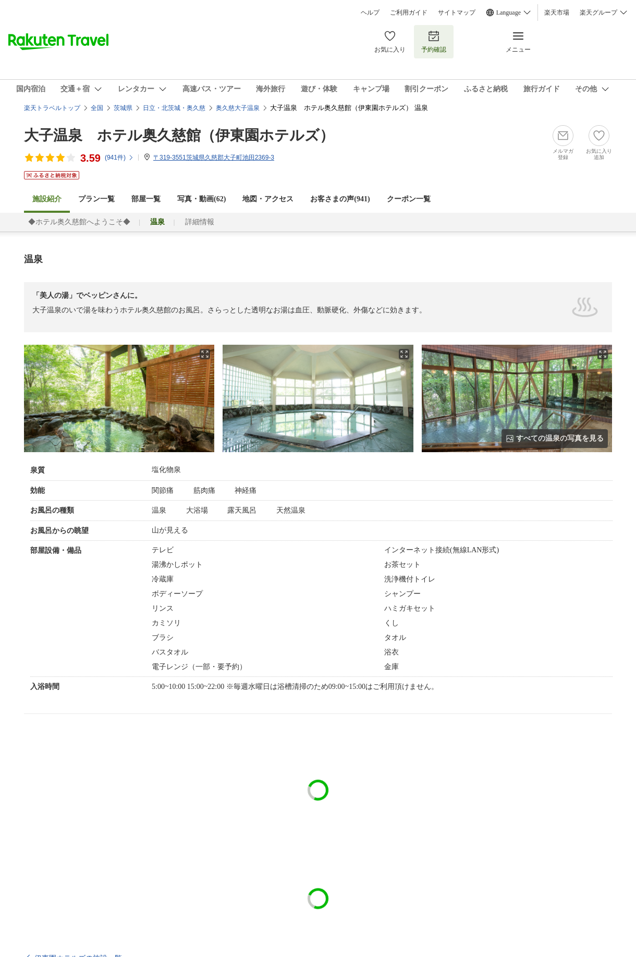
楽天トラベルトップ (52, 108)
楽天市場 (556, 12)
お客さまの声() (340, 199)
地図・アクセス (267, 199)
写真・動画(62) (201, 199)
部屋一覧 (146, 199)
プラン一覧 (96, 199)
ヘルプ (370, 12)
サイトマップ (456, 12)
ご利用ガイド (408, 12)
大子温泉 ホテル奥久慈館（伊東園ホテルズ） (179, 135)
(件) (119, 157)
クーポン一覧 (409, 199)
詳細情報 (199, 222)
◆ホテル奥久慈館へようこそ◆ (79, 222)
